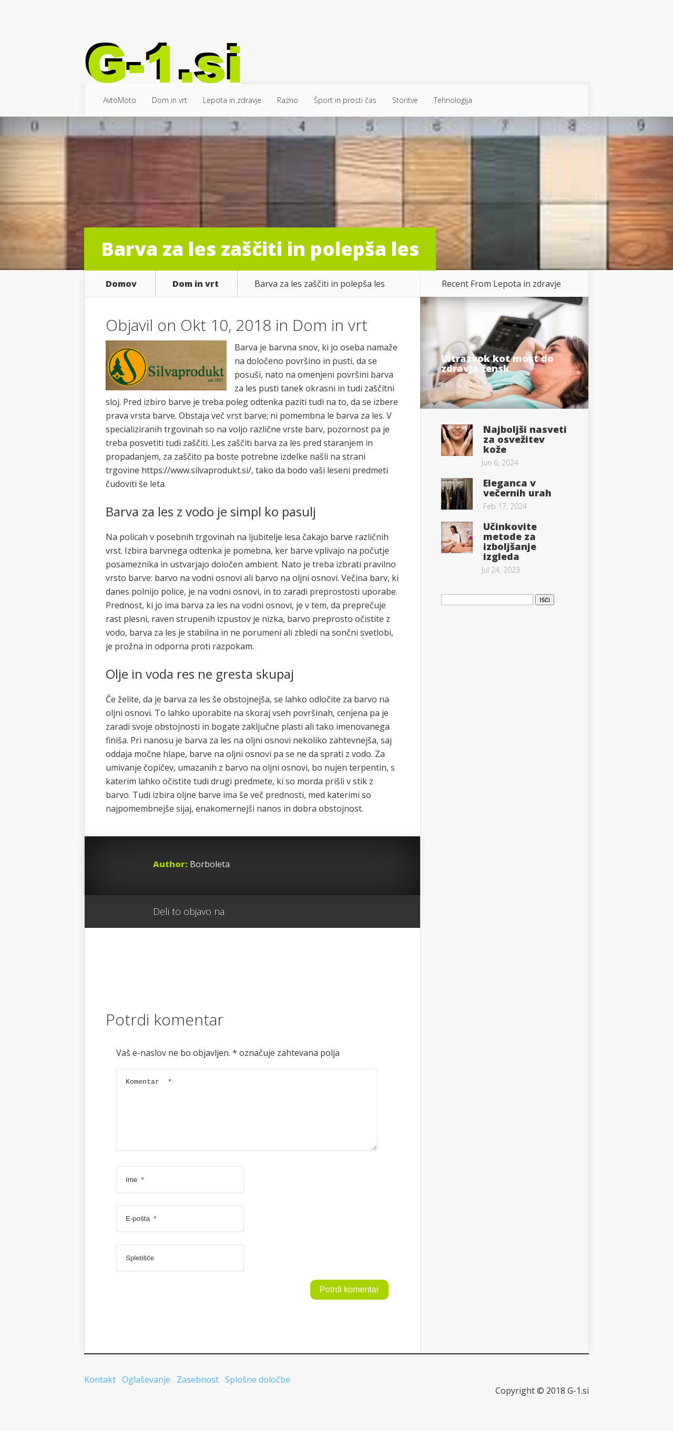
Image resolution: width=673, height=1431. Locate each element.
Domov (121, 283)
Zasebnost (198, 1392)
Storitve (405, 100)
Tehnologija (453, 100)
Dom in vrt (169, 100)
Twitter (283, 912)
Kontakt (100, 1392)
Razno (287, 100)
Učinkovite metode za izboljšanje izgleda (510, 541)
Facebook (263, 912)
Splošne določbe (257, 1392)
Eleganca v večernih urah (517, 487)
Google (243, 912)
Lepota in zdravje (232, 100)
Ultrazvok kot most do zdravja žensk (497, 363)
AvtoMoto (119, 100)
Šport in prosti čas (345, 100)
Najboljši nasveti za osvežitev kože (525, 439)
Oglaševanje (146, 1392)
